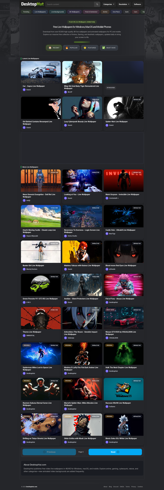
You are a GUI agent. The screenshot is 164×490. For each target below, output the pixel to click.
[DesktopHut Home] (32, 4)
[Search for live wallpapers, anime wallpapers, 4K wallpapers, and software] (69, 4)
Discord (115, 486)
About (105, 486)
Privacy (133, 486)
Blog (110, 486)
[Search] (97, 4)
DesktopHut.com (31, 486)
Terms (128, 486)
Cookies (140, 486)
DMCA (122, 486)
